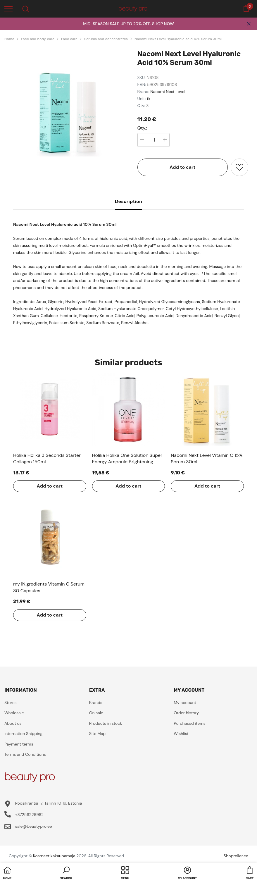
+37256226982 (29, 814)
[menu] (8, 8)
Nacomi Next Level (167, 91)
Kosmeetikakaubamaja (54, 855)
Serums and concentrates (106, 39)
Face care (69, 39)
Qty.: (142, 128)
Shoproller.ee (236, 855)
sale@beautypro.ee (33, 826)
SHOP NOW (163, 23)
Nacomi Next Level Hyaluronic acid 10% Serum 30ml (178, 39)
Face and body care (37, 39)
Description (128, 201)
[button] (66, 874)
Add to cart (183, 167)
